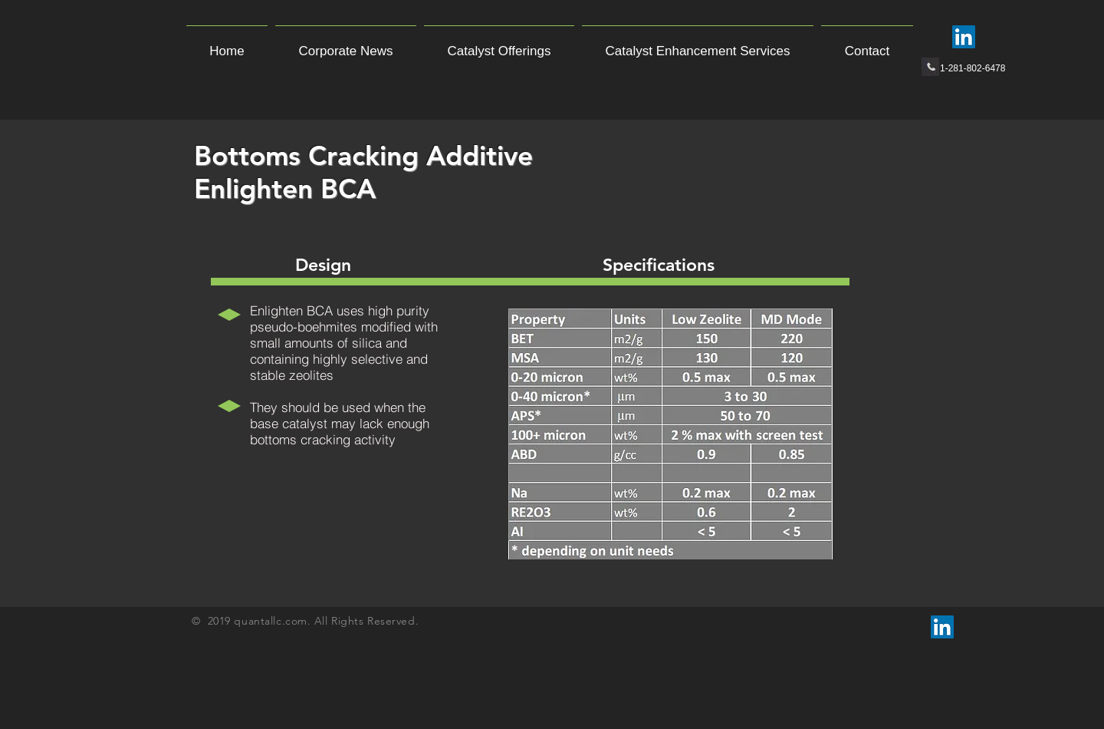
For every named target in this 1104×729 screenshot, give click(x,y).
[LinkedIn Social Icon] (963, 36)
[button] (499, 44)
